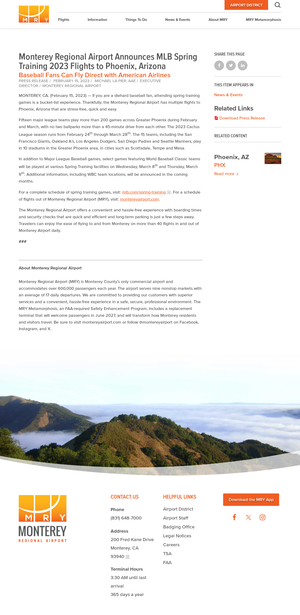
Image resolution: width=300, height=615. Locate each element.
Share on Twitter (231, 65)
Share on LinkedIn (243, 65)
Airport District (246, 5)
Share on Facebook (219, 65)
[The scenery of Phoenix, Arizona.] (273, 159)
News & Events (228, 94)
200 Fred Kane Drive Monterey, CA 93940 (132, 548)
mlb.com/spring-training (144, 192)
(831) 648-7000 (126, 517)
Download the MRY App (251, 499)
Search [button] (274, 5)
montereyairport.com (139, 199)
